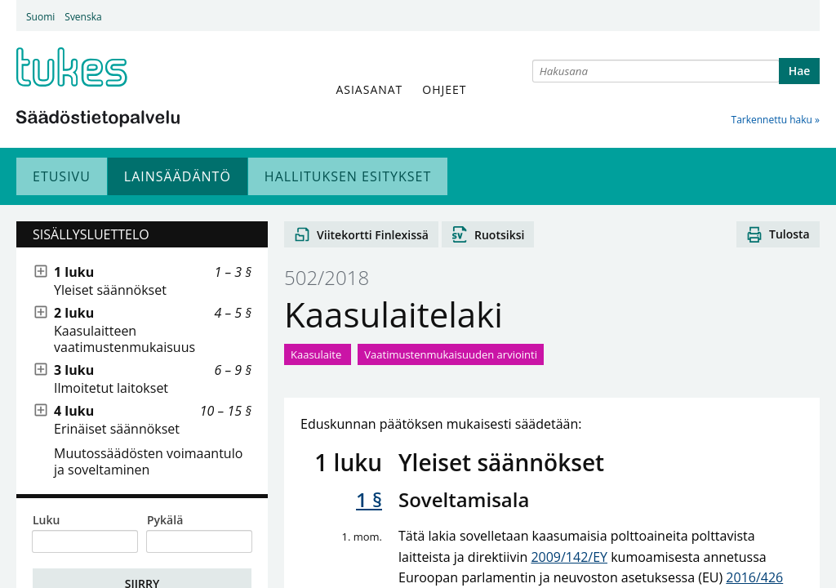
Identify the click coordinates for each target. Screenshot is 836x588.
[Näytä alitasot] (41, 272)
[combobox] (656, 71)
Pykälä (165, 520)
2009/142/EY (569, 557)
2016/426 (754, 577)
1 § (369, 499)
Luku (46, 520)
